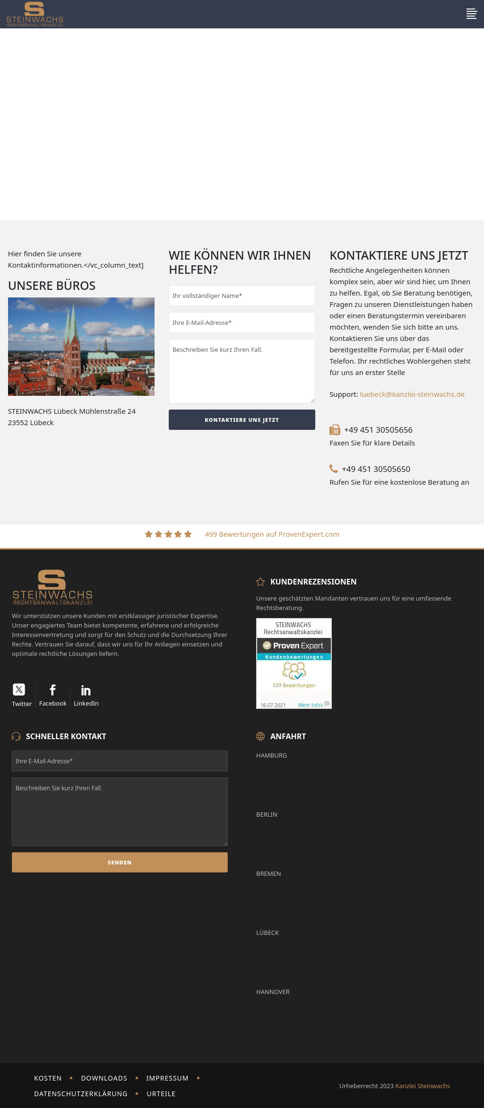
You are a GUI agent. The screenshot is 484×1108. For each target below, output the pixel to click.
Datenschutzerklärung (81, 1093)
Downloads (104, 1077)
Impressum (168, 1077)
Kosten (48, 1077)
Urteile (161, 1093)
